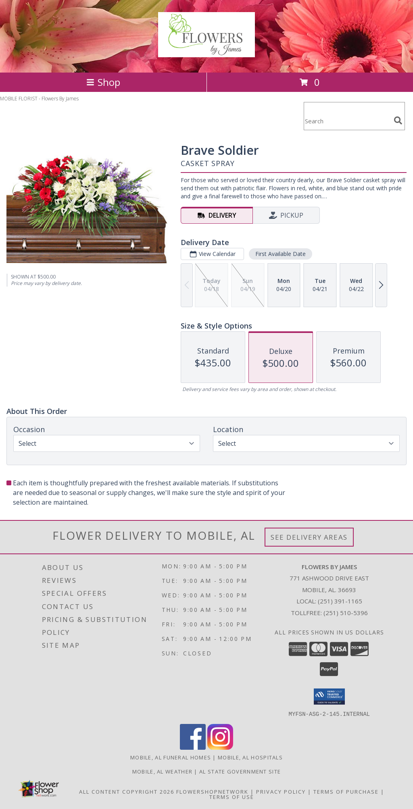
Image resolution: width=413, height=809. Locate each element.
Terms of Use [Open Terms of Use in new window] (231, 796)
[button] (329, 696)
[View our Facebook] (193, 747)
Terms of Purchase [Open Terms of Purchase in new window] (346, 791)
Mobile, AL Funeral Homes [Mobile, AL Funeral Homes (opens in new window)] (170, 757)
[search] (398, 120)
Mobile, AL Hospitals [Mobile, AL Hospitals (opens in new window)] (250, 757)
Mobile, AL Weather (162, 771)
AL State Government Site (240, 771)
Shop (103, 82)
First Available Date (280, 254)
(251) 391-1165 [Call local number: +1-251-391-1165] (340, 601)
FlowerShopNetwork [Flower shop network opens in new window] (212, 791)
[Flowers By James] (206, 52)
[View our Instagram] (220, 747)
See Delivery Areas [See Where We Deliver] (309, 537)
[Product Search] (347, 121)
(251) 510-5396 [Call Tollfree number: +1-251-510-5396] (345, 613)
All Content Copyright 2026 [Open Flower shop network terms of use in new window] (126, 791)
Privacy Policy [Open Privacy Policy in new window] (281, 791)
